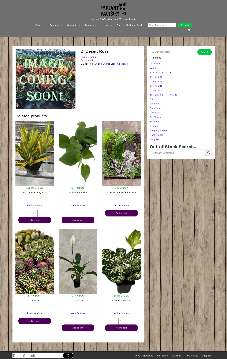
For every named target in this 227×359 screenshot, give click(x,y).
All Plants (122, 63)
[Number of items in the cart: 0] (189, 30)
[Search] (68, 355)
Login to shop (88, 57)
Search (185, 25)
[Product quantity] (35, 213)
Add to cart (34, 220)
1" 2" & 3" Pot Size (105, 63)
